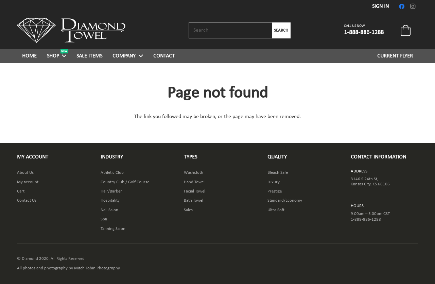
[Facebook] (401, 6)
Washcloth (193, 172)
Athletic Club (112, 172)
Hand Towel (194, 182)
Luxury (273, 182)
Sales (188, 210)
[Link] (71, 30)
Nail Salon (109, 210)
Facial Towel (194, 191)
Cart (20, 191)
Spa (104, 219)
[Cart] (405, 30)
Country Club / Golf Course (125, 182)
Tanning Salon (113, 229)
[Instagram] (412, 6)
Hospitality (110, 200)
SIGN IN (380, 6)
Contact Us (26, 200)
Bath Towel (193, 200)
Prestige (274, 191)
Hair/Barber (111, 191)
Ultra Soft (275, 210)
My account (27, 182)
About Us (25, 172)
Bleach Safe (277, 172)
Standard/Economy (284, 200)
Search (281, 30)
